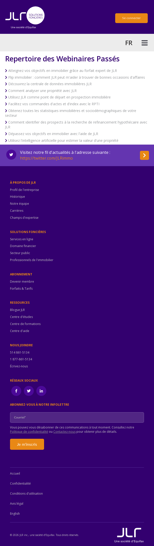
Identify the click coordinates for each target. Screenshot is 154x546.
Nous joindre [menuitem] (21, 345)
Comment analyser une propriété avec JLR (42, 90)
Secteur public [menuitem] (20, 253)
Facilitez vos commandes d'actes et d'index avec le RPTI (53, 103)
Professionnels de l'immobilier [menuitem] (31, 260)
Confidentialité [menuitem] (20, 483)
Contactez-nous (64, 431)
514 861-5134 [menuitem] (19, 353)
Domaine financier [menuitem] (23, 246)
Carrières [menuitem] (16, 211)
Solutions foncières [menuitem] (28, 232)
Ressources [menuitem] (20, 302)
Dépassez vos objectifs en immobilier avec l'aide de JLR (53, 133)
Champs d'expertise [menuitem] (24, 218)
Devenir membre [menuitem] (22, 282)
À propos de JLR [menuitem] (23, 182)
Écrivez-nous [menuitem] (19, 366)
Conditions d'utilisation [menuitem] (26, 493)
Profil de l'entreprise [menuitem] (24, 190)
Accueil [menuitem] (15, 473)
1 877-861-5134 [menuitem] (21, 359)
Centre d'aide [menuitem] (19, 331)
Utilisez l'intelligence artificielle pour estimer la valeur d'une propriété (63, 140)
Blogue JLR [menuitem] (17, 310)
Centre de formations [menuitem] (25, 324)
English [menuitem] (15, 513)
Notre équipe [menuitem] (19, 204)
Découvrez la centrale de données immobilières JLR (50, 83)
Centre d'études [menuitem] (21, 317)
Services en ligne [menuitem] (21, 239)
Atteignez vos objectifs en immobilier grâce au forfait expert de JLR (62, 70)
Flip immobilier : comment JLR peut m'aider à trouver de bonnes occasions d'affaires (76, 77)
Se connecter (131, 18)
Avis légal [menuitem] (16, 503)
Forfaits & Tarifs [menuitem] (21, 289)
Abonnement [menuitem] (21, 274)
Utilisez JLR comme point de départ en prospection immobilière (59, 97)
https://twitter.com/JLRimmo (46, 158)
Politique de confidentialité (29, 431)
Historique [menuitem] (17, 197)
